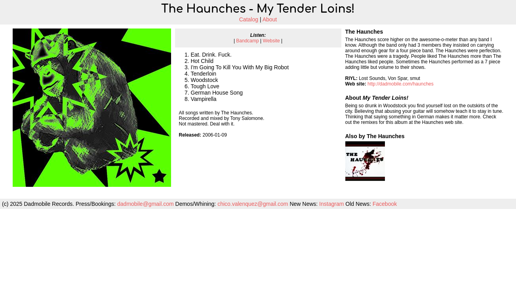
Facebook (385, 204)
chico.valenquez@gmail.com (252, 204)
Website (271, 41)
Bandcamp (247, 41)
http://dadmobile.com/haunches (400, 84)
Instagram (331, 204)
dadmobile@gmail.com (145, 204)
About (270, 19)
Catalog (248, 19)
